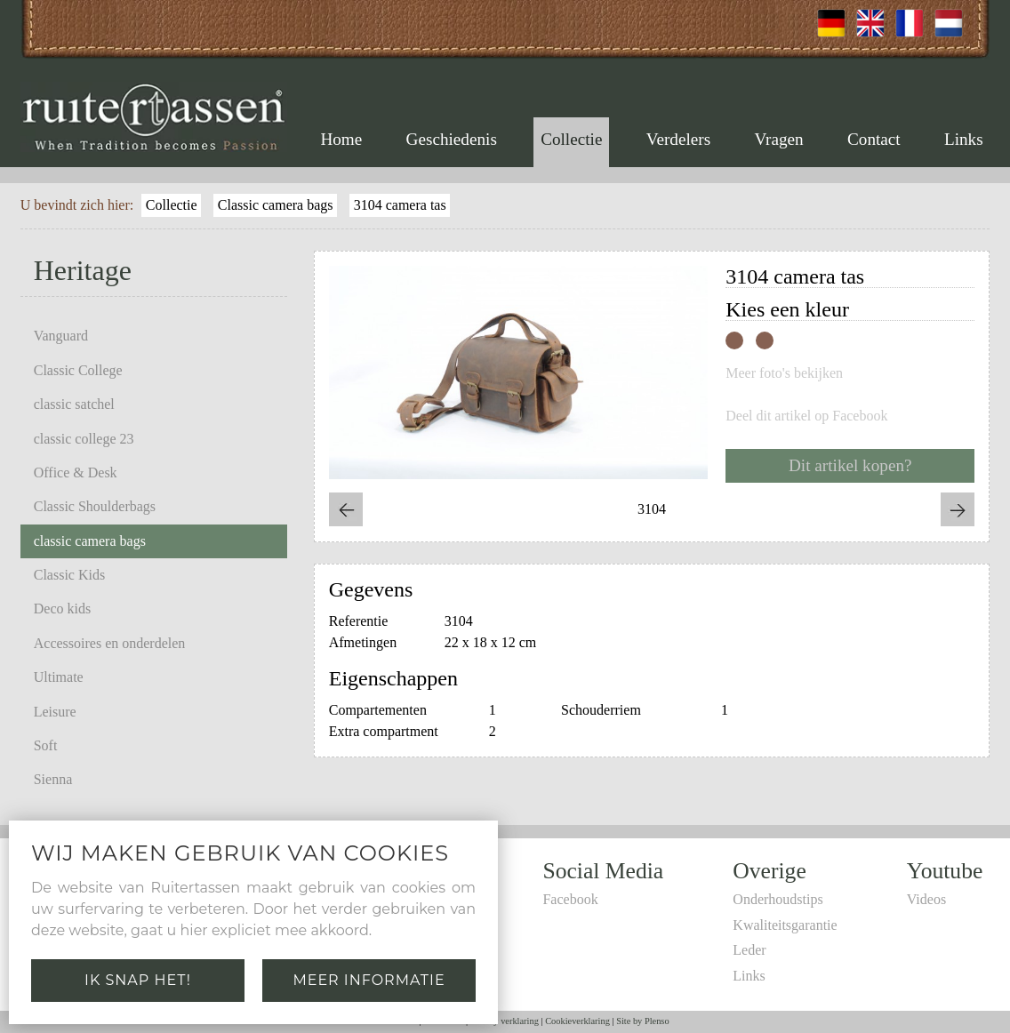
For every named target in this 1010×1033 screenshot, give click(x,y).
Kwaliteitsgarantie (785, 925)
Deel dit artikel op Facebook (806, 416)
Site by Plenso (642, 1021)
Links (963, 139)
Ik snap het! (137, 980)
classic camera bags (90, 541)
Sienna (53, 779)
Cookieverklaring (577, 1021)
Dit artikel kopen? (850, 465)
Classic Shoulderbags (95, 506)
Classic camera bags (275, 204)
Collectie (571, 139)
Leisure (55, 711)
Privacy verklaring (504, 1021)
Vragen (778, 139)
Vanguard (61, 335)
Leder (749, 949)
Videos (926, 899)
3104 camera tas (400, 204)
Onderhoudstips (777, 899)
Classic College (78, 370)
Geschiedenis (451, 139)
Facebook (569, 899)
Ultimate (59, 677)
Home (341, 139)
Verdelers (678, 139)
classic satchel (74, 404)
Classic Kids (69, 574)
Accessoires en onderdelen (110, 643)
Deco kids (62, 608)
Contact (874, 139)
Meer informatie (369, 980)
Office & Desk (75, 472)
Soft (46, 745)
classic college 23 (84, 438)
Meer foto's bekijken (784, 373)
